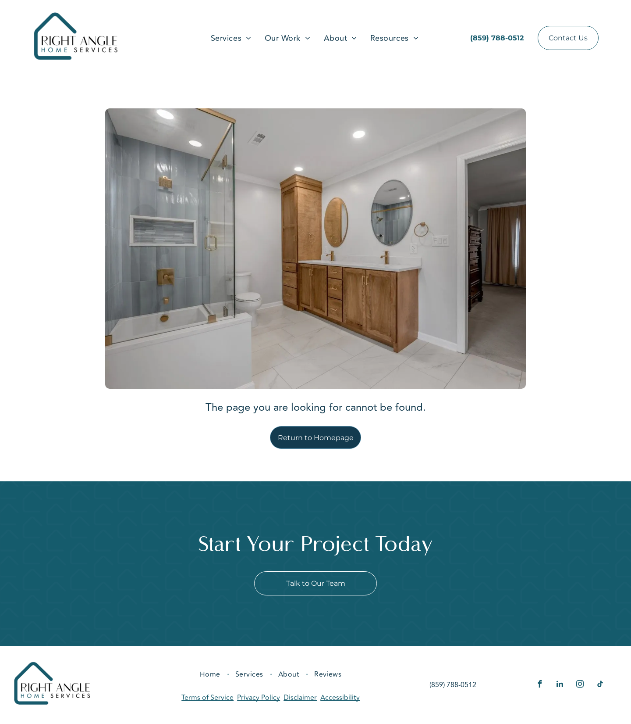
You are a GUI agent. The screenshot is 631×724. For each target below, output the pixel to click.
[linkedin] (560, 685)
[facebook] (540, 685)
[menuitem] (231, 38)
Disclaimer (300, 697)
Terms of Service (207, 697)
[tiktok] (600, 685)
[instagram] (580, 685)
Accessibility (340, 697)
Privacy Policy (258, 697)
